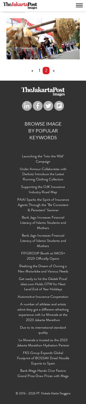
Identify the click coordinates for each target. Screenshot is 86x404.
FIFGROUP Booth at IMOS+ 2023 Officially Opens (43, 256)
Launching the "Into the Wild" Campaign (43, 159)
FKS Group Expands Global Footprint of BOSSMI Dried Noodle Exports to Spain (43, 358)
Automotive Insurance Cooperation (43, 297)
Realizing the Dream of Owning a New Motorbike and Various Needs (43, 269)
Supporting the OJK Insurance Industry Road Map (43, 189)
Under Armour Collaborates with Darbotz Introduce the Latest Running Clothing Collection (43, 175)
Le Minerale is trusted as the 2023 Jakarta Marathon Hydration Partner (43, 343)
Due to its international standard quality (43, 330)
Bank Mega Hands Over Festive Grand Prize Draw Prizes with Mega (43, 373)
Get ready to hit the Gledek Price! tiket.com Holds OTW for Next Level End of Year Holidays (43, 284)
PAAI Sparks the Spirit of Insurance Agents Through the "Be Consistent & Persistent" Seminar (43, 205)
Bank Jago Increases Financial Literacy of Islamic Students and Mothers (43, 223)
